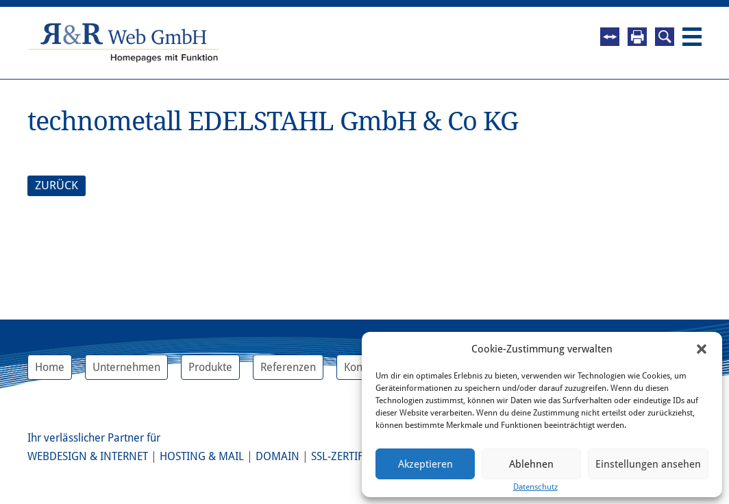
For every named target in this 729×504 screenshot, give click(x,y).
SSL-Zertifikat (347, 456)
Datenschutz (535, 487)
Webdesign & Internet (87, 456)
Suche (664, 36)
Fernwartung (609, 36)
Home (49, 367)
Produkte (210, 367)
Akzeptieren (425, 464)
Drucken (637, 36)
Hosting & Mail (202, 456)
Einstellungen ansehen (648, 464)
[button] (701, 349)
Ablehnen (531, 464)
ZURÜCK (56, 185)
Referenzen (288, 367)
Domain (277, 456)
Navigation (692, 36)
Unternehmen (126, 367)
